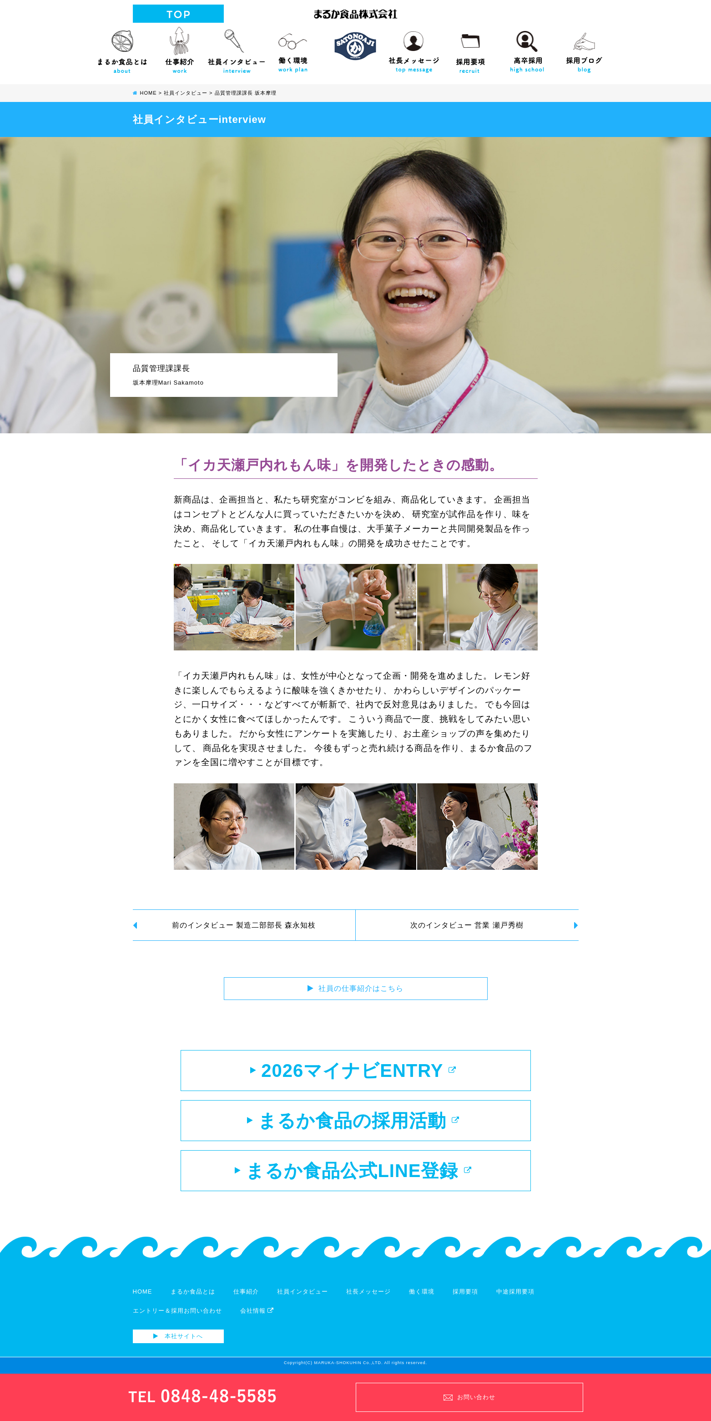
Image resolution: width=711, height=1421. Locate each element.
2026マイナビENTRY (353, 1071)
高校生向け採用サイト (527, 48)
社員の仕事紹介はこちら (355, 988)
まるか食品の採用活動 (353, 1121)
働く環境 (293, 48)
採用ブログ (584, 48)
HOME (142, 1291)
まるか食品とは (122, 48)
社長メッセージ (413, 48)
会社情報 (257, 1310)
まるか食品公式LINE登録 (353, 1171)
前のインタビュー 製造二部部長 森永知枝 (224, 925)
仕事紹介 (179, 48)
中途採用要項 (515, 1291)
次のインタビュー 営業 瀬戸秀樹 (494, 925)
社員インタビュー (236, 48)
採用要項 (470, 48)
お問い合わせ (469, 1397)
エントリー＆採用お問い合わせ (177, 1310)
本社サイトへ (178, 1336)
